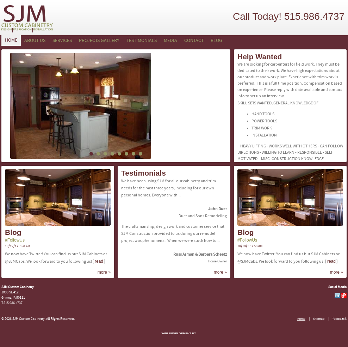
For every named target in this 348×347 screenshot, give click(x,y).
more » (104, 272)
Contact (194, 40)
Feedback (340, 319)
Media (170, 40)
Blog (216, 40)
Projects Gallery (99, 40)
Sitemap (319, 319)
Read (99, 261)
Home (11, 40)
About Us (34, 40)
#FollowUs (15, 240)
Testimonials (141, 40)
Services (62, 40)
